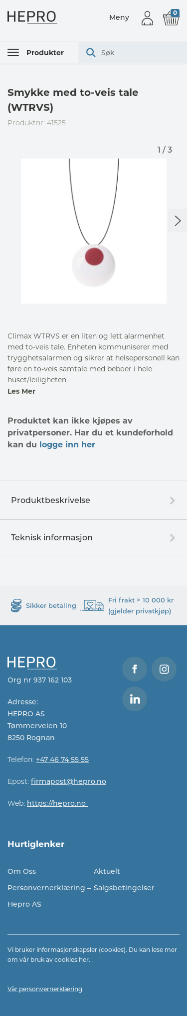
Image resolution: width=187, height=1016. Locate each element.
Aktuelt (107, 871)
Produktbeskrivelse (50, 500)
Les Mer (21, 391)
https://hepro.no (57, 803)
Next (177, 220)
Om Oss (21, 871)
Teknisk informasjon (52, 537)
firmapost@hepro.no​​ (68, 781)
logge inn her (67, 444)
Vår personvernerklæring (44, 989)
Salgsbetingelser (124, 887)
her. (84, 959)
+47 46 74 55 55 (62, 759)
